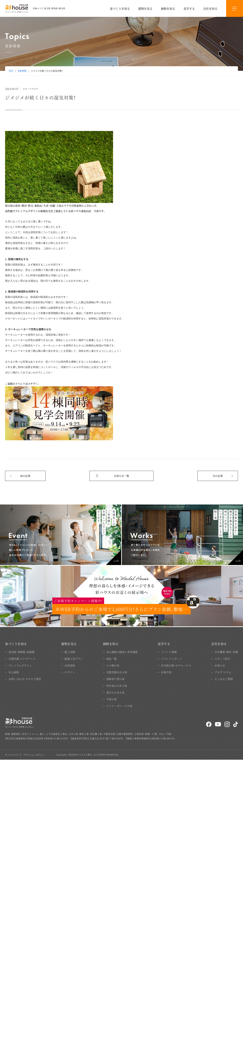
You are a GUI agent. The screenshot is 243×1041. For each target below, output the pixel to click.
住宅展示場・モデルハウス (176, 665)
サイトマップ (11, 754)
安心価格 (13, 672)
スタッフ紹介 (222, 658)
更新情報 (22, 70)
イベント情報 (169, 652)
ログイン (69, 672)
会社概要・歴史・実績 (226, 652)
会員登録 (69, 665)
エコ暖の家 (112, 665)
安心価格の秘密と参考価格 (122, 652)
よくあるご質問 (223, 679)
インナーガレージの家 (119, 706)
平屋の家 (111, 699)
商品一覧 (111, 658)
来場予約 (166, 672)
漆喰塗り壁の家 (115, 679)
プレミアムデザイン (20, 665)
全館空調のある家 (116, 672)
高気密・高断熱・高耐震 (21, 652)
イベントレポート (171, 658)
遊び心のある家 (115, 692)
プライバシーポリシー (34, 754)
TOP (11, 70)
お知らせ (219, 665)
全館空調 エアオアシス (21, 658)
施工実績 (69, 652)
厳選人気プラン (73, 658)
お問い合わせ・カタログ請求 (24, 679)
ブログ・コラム (223, 672)
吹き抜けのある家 (116, 685)
